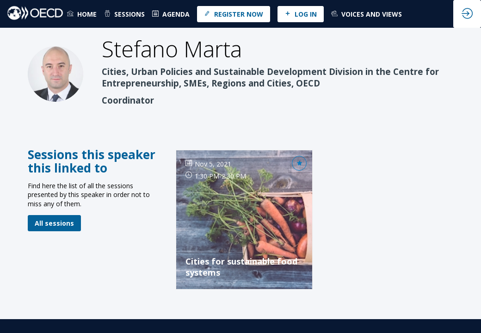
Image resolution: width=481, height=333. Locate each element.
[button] (233, 14)
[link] (82, 14)
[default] (171, 14)
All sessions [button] (54, 223)
